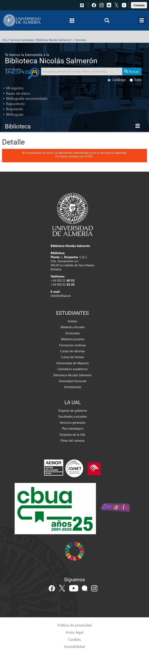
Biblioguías (15, 114)
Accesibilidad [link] (74, 646)
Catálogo (117, 79)
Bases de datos (18, 93)
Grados (72, 321)
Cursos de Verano (72, 357)
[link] (139, 4)
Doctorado (72, 333)
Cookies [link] (74, 639)
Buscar (131, 71)
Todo (135, 79)
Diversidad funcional (72, 381)
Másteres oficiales (73, 327)
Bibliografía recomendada (26, 98)
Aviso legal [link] (74, 632)
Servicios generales (72, 422)
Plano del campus (72, 440)
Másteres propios (72, 339)
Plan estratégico (72, 428)
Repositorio (15, 103)
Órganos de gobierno (72, 410)
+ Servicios (79, 40)
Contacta (139, 5)
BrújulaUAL (14, 108)
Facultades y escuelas (72, 416)
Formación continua (72, 345)
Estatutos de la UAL (73, 434)
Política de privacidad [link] (75, 624)
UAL (4, 40)
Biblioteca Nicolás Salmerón (53, 40)
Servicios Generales (22, 40)
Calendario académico (72, 369)
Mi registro (15, 87)
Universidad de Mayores (72, 363)
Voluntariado (72, 387)
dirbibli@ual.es (61, 296)
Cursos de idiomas (72, 351)
